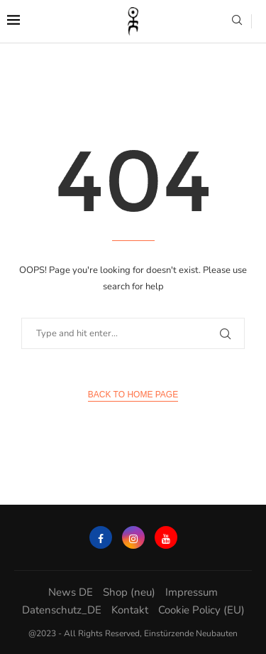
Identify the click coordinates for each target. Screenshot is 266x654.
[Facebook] (100, 537)
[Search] (237, 21)
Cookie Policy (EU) (201, 610)
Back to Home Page (133, 395)
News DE (70, 592)
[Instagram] (133, 537)
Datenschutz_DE (61, 610)
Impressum (191, 592)
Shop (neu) (129, 592)
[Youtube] (166, 537)
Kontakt (129, 610)
